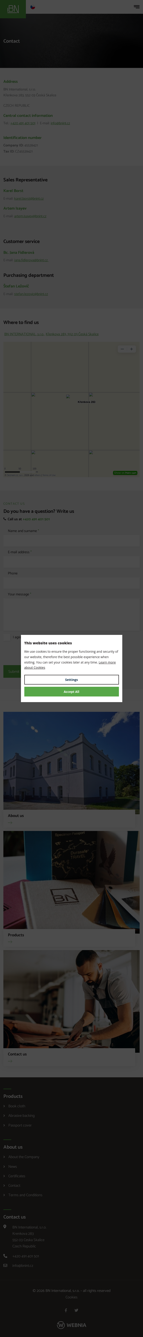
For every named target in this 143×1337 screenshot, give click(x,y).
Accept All (71, 691)
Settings (71, 680)
